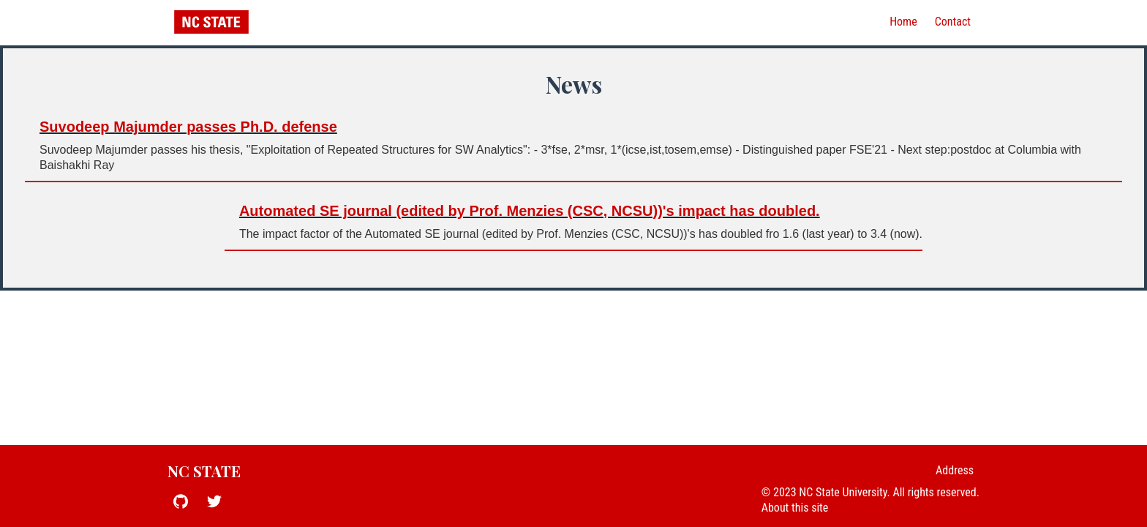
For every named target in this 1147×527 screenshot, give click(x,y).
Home (903, 22)
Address (955, 470)
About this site (795, 508)
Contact (953, 22)
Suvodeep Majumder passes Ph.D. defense (188, 127)
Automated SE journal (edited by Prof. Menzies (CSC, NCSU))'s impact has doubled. (529, 211)
